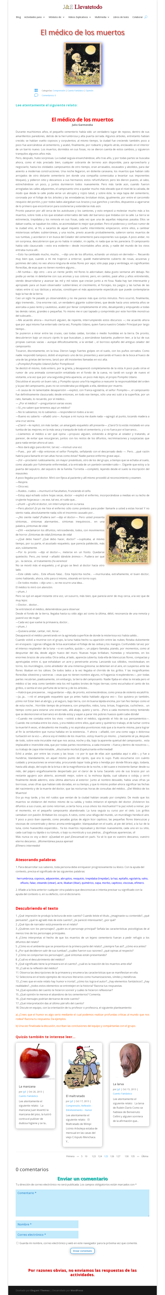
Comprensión (59, 90)
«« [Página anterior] (78, 1156)
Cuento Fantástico (75, 90)
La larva (118, 1084)
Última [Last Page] (144, 1156)
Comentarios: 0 (49, 95)
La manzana (27, 1086)
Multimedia (100, 17)
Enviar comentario (82, 1250)
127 (118, 1156)
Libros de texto (121, 17)
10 (86, 1156)
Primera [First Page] (70, 1156)
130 (127, 1156)
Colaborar (137, 17)
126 (112, 1156)
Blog (18, 17)
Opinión (89, 90)
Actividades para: (33, 17)
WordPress (77, 1290)
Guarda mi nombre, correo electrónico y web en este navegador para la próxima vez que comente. (78, 1243)
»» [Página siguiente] (138, 1156)
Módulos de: (55, 17)
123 (94, 1156)
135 (133, 1156)
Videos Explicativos (78, 17)
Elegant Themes (40, 1290)
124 (100, 1156)
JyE (24, 1091)
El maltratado (75, 1096)
